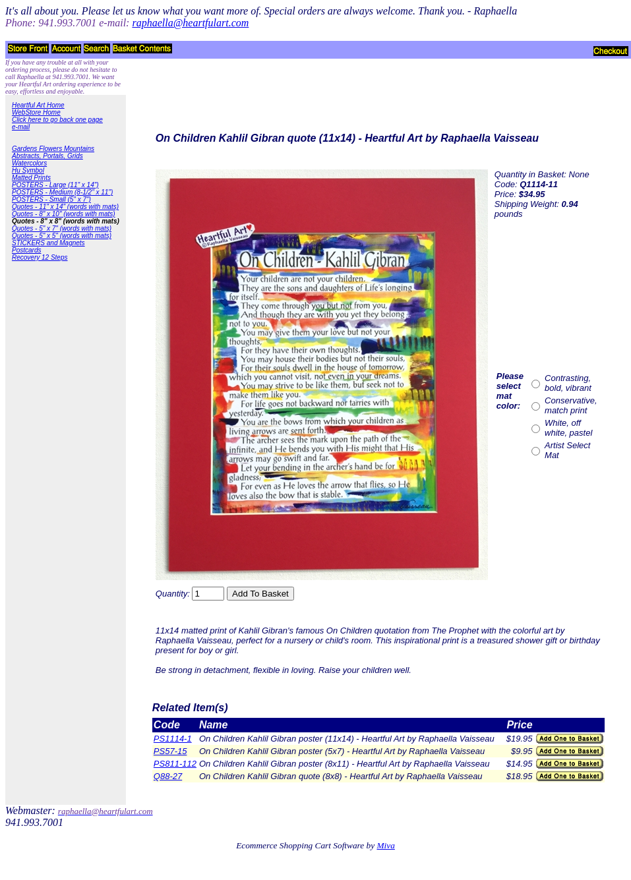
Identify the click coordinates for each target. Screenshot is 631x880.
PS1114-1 (173, 739)
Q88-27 (168, 776)
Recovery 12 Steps (40, 257)
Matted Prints (31, 177)
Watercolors (29, 163)
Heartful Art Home (38, 105)
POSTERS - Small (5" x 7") (51, 199)
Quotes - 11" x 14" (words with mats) (65, 206)
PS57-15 (170, 751)
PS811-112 (175, 764)
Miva (385, 845)
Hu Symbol (28, 170)
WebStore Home (36, 112)
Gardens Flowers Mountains (53, 148)
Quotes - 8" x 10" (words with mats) (63, 214)
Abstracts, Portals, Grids (47, 156)
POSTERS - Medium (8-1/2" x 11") (62, 192)
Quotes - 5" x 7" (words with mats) (61, 228)
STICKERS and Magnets (48, 243)
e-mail (21, 127)
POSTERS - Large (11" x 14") (55, 185)
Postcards (26, 250)
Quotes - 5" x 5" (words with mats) (61, 235)
